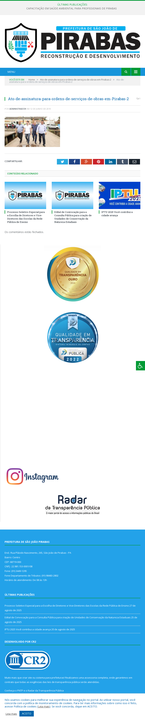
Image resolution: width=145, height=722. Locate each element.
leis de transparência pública (63, 682)
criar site (27, 677)
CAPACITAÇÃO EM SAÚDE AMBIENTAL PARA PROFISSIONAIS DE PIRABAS (71, 8)
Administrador (17, 108)
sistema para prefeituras (50, 677)
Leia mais (44, 706)
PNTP (20, 690)
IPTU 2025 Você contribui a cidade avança (117, 213)
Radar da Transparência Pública (46, 690)
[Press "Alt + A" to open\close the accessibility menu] (140, 365)
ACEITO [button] (26, 713)
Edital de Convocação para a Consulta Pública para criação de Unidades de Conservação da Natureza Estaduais (73, 217)
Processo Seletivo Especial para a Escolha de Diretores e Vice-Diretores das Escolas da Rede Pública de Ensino (26, 217)
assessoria (90, 677)
